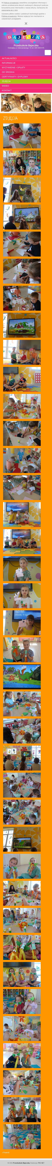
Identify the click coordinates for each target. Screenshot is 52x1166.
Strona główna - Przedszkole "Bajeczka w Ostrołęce (26, 35)
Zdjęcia (6, 81)
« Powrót (5, 1152)
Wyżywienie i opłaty (13, 67)
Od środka (8, 72)
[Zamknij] (26, 23)
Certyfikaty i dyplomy (15, 77)
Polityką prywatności (9, 16)
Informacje (8, 63)
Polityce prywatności (11, 3)
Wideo (5, 86)
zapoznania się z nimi (10, 10)
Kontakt (7, 90)
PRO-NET (41, 1163)
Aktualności (9, 58)
